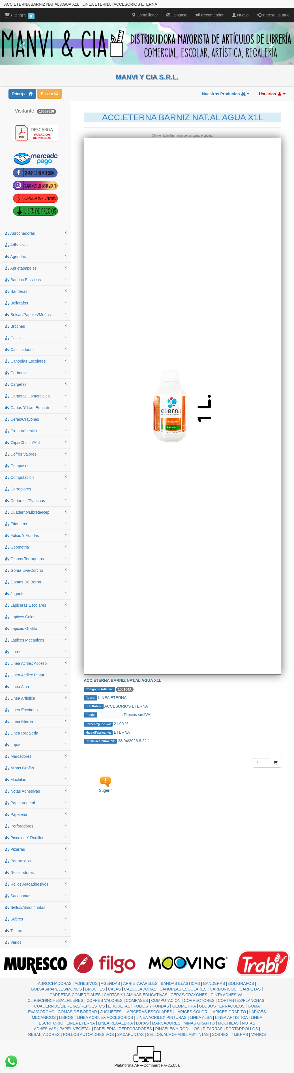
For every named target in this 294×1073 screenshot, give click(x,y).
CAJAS (114, 989)
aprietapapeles (35, 267)
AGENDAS (110, 983)
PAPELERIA (104, 1029)
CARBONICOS (223, 989)
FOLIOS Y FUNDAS (151, 1006)
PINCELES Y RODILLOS (177, 1029)
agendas (35, 256)
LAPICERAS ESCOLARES (148, 1011)
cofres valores (35, 453)
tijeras (35, 930)
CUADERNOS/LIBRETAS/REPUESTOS (69, 1006)
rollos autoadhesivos (35, 883)
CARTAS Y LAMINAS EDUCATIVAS (136, 994)
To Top (284, 1063)
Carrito (20, 15)
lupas (35, 744)
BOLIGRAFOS (241, 983)
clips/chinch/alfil (35, 442)
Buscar (49, 94)
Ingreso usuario (273, 15)
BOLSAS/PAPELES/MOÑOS (56, 989)
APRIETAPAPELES (140, 983)
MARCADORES (166, 1023)
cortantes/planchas (35, 500)
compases (35, 465)
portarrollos (35, 860)
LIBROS (66, 1017)
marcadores (35, 756)
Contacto (176, 15)
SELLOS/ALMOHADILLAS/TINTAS (178, 1034)
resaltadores (35, 872)
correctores (35, 488)
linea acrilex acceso (35, 663)
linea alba (35, 686)
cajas (35, 337)
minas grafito (35, 767)
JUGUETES (110, 1011)
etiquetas (35, 523)
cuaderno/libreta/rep (35, 512)
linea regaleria (35, 732)
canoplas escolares (35, 360)
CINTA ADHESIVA (226, 994)
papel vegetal (35, 802)
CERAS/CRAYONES (189, 994)
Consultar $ (110, 715)
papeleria (35, 814)
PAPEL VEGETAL (75, 1029)
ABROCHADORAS (55, 983)
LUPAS (142, 1023)
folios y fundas (35, 535)
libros (35, 651)
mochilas (35, 779)
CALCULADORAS (140, 989)
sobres (35, 918)
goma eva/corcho (35, 570)
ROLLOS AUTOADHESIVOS (88, 1034)
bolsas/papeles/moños (35, 314)
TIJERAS (240, 1034)
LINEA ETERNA (80, 1023)
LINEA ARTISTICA (231, 1017)
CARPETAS (250, 989)
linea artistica (35, 697)
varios (35, 942)
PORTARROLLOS (242, 1029)
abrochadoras (35, 233)
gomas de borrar (35, 581)
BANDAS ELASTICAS (180, 983)
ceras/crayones (35, 419)
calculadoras (35, 349)
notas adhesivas (35, 790)
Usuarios (272, 94)
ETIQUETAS (119, 1006)
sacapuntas (35, 895)
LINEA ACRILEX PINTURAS (161, 1017)
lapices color (35, 616)
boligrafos (35, 302)
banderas (35, 291)
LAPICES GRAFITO (228, 1011)
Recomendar (210, 15)
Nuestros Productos (226, 94)
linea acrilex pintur (35, 674)
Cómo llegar (145, 15)
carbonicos (35, 372)
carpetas (35, 384)
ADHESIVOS (86, 983)
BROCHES (95, 989)
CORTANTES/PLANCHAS (241, 1000)
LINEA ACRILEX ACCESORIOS (105, 1017)
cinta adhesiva (35, 430)
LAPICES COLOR (191, 1011)
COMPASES (137, 1000)
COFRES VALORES (105, 1000)
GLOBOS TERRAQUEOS (221, 1006)
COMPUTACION (166, 1000)
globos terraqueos (35, 558)
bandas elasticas (35, 279)
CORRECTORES (199, 1000)
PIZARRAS (213, 1029)
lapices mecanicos (35, 639)
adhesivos (35, 244)
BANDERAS (214, 983)
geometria (35, 546)
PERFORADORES (135, 1029)
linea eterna (35, 721)
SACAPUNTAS (130, 1034)
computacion (35, 477)
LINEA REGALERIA (115, 1023)
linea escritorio (35, 709)
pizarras (35, 849)
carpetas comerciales (35, 395)
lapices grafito (35, 628)
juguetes (35, 593)
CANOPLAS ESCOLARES (183, 989)
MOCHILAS (228, 1023)
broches (35, 326)
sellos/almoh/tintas (35, 907)
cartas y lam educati (35, 407)
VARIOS (258, 1034)
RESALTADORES (44, 1034)
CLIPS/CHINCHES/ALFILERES (55, 1000)
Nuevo (240, 15)
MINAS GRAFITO (199, 1023)
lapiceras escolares (35, 605)
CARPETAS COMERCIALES (75, 994)
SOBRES (220, 1034)
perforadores (35, 825)
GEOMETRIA (184, 1006)
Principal (22, 94)
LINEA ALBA (201, 1017)
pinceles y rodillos (35, 837)
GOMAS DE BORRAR (77, 1011)
